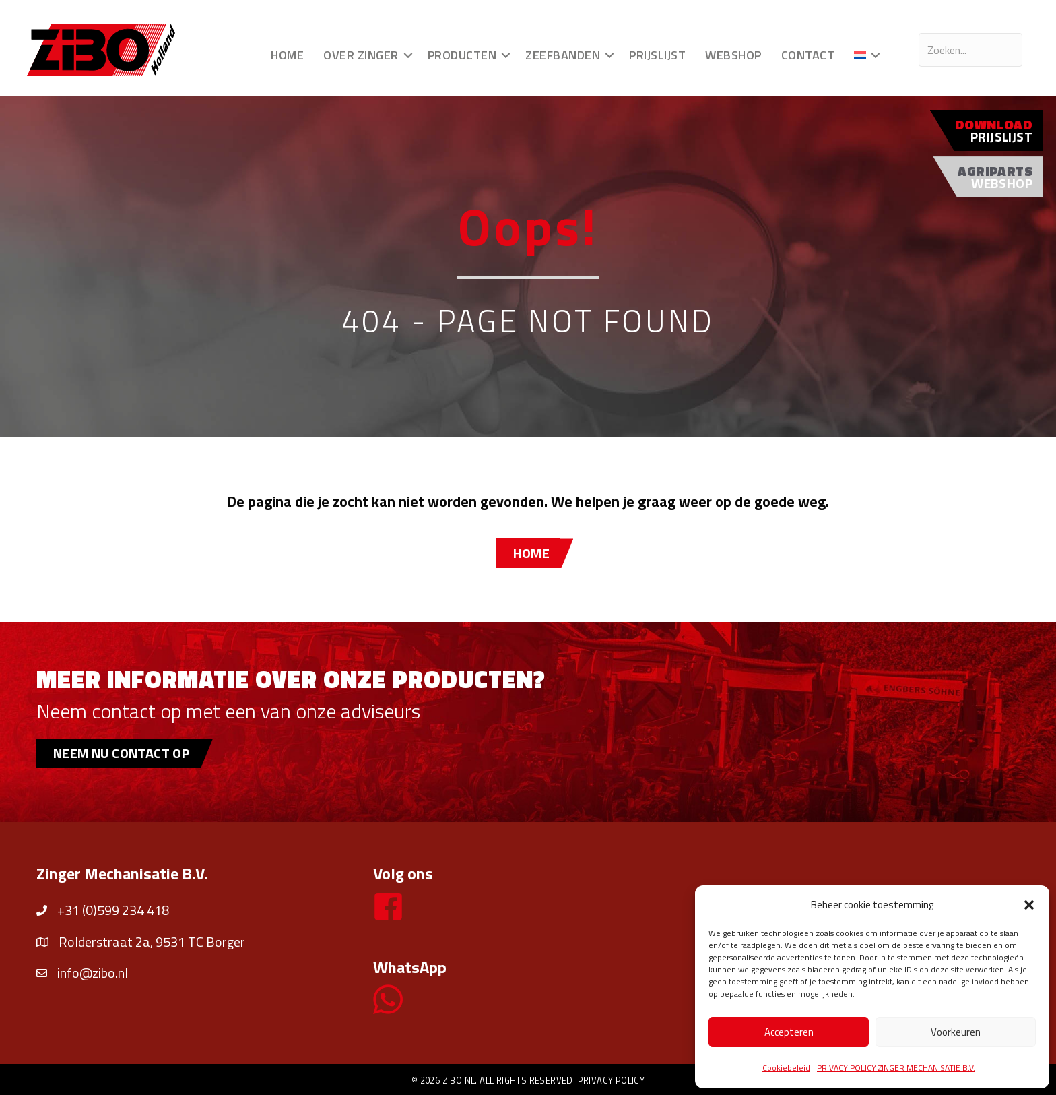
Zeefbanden (562, 55)
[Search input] (970, 50)
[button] (1029, 905)
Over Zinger (361, 55)
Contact (808, 55)
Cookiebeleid (786, 1067)
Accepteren (789, 1032)
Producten (462, 55)
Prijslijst (657, 55)
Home (287, 55)
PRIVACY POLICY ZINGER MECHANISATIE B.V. (896, 1067)
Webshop (733, 55)
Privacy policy (611, 1080)
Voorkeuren (956, 1032)
